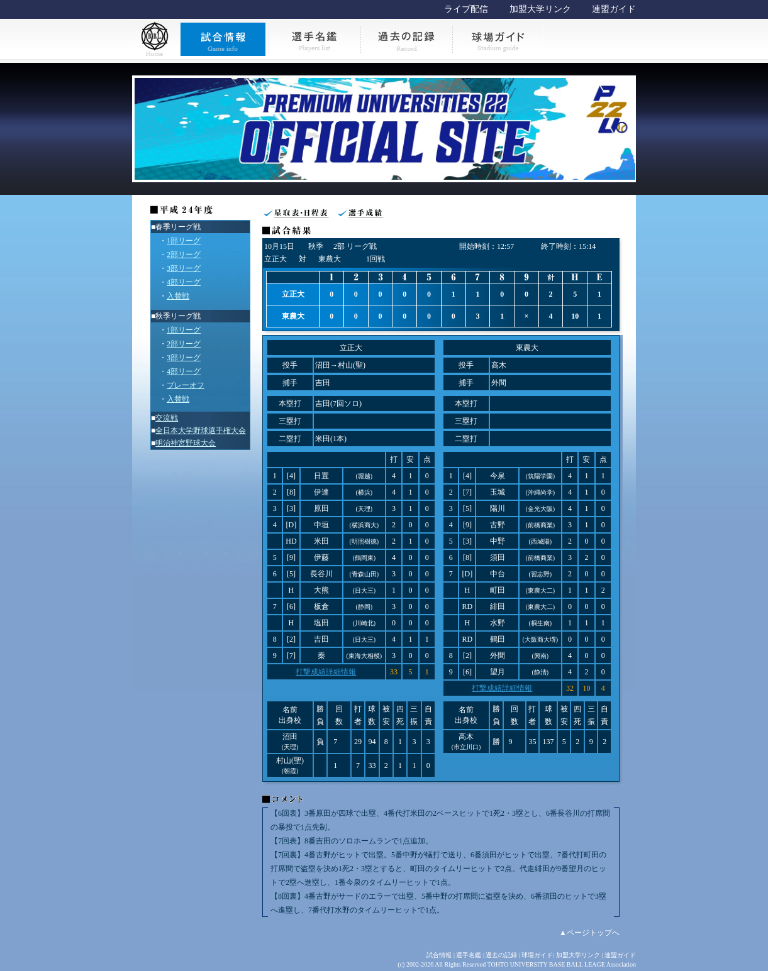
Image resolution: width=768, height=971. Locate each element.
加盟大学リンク (540, 9)
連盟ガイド (614, 9)
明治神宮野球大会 (185, 443)
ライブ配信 (466, 9)
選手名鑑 (468, 955)
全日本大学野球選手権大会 (200, 430)
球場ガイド (537, 955)
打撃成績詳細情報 (326, 671)
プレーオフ (185, 385)
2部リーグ (184, 254)
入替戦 (178, 296)
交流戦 (166, 418)
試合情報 (439, 955)
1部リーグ (184, 240)
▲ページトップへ (589, 932)
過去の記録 (501, 955)
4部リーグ (184, 282)
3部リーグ (184, 268)
